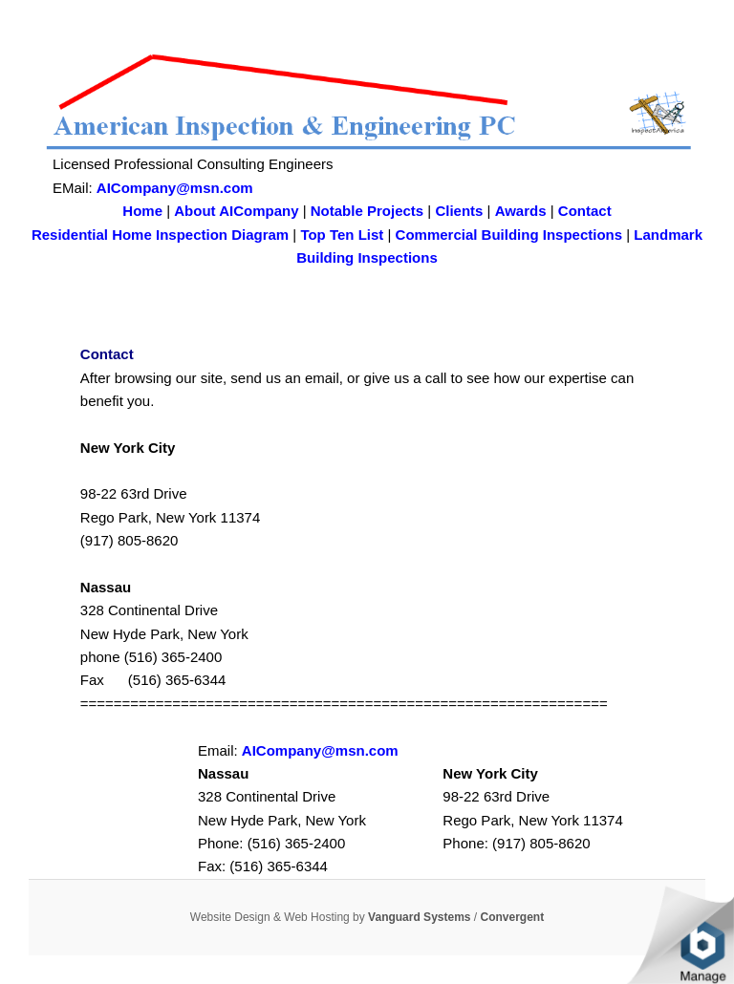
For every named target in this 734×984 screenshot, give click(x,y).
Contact (585, 211)
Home (142, 211)
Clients (459, 211)
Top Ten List (341, 234)
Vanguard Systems (419, 917)
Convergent (513, 917)
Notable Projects (367, 211)
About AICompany (236, 211)
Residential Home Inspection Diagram (160, 234)
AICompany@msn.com (175, 188)
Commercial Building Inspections (509, 234)
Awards (521, 211)
